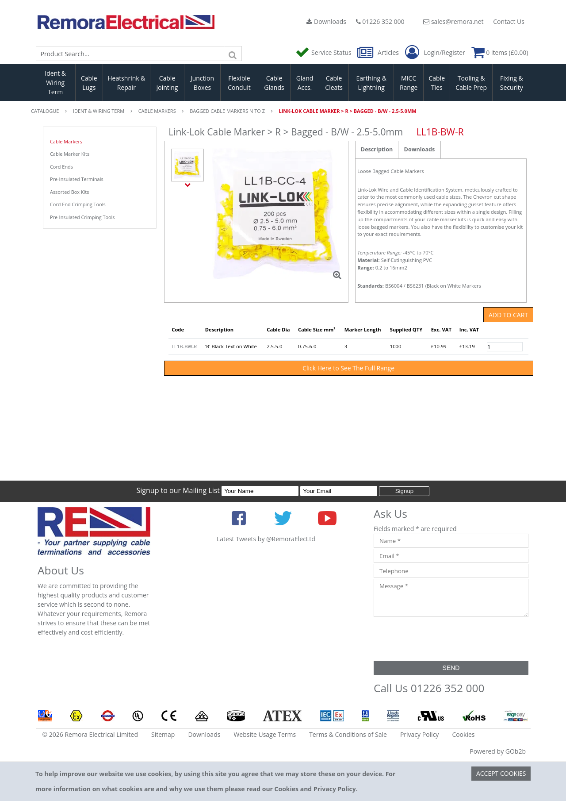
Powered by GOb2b (498, 751)
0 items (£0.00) (499, 52)
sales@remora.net (453, 21)
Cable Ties (437, 83)
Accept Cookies (501, 773)
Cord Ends (61, 166)
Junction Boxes (202, 83)
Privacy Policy (419, 734)
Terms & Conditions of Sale (348, 734)
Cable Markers (66, 141)
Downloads (326, 21)
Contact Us (508, 21)
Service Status (324, 52)
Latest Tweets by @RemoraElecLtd (266, 539)
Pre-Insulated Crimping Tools (82, 217)
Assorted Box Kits (69, 192)
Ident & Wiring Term (55, 82)
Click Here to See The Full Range (348, 368)
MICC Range (408, 83)
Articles (378, 52)
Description (377, 149)
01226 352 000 (380, 21)
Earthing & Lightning (371, 83)
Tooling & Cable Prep (471, 83)
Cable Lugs (89, 83)
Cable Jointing (167, 83)
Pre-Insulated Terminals (76, 179)
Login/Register (435, 52)
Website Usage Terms (264, 734)
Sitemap (163, 734)
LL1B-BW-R (184, 346)
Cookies (463, 734)
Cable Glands (274, 83)
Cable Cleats (334, 83)
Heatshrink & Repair (126, 83)
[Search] (233, 53)
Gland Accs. (305, 83)
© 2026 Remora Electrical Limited (90, 734)
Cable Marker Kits (69, 153)
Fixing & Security (511, 83)
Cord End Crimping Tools (78, 204)
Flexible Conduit (239, 83)
